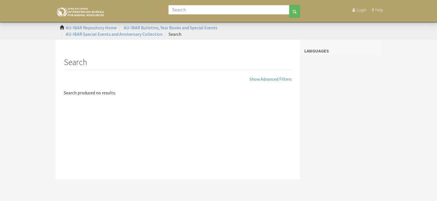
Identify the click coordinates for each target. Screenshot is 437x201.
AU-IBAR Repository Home (91, 27)
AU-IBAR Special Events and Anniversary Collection (114, 34)
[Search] (228, 10)
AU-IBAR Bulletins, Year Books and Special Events (170, 27)
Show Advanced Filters (270, 79)
